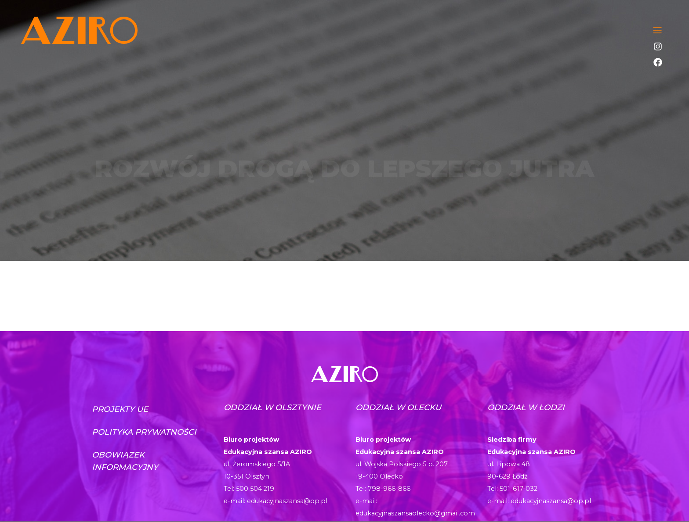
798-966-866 (389, 489)
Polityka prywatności (144, 432)
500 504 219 (255, 489)
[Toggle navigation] (657, 30)
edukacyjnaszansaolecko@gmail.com (415, 513)
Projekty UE (120, 409)
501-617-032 (518, 489)
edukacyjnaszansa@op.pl (287, 501)
